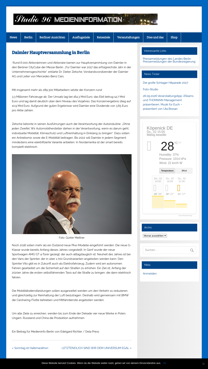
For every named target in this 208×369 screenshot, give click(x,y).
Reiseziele (103, 37)
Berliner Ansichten (52, 37)
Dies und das (155, 37)
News (13, 37)
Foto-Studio (150, 89)
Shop (174, 37)
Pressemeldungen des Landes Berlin (167, 58)
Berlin (28, 37)
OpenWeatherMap (185, 216)
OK (164, 363)
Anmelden (150, 273)
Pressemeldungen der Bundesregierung (169, 61)
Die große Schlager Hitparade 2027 (165, 82)
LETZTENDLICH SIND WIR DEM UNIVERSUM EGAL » (97, 348)
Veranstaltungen (128, 37)
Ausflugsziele (81, 37)
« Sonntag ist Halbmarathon (30, 348)
